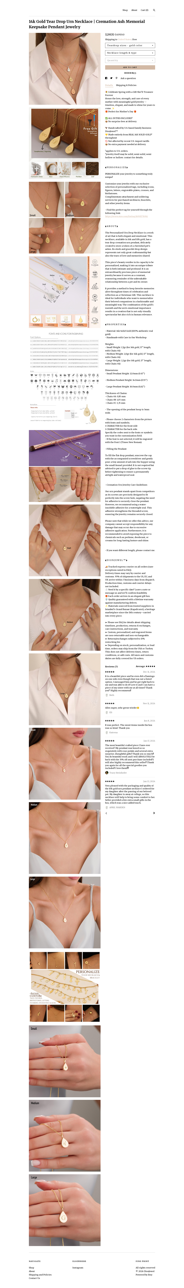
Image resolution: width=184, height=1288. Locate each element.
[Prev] (106, 813)
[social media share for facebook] (106, 78)
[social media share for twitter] (111, 78)
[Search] (154, 10)
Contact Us (34, 1278)
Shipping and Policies (40, 1274)
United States (124, 39)
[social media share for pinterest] (117, 78)
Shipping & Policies (126, 85)
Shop (125, 10)
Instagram (77, 1267)
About (134, 10)
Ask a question (128, 78)
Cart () (144, 10)
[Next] (154, 813)
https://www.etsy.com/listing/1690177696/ (126, 216)
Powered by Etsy (144, 1274)
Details (109, 85)
